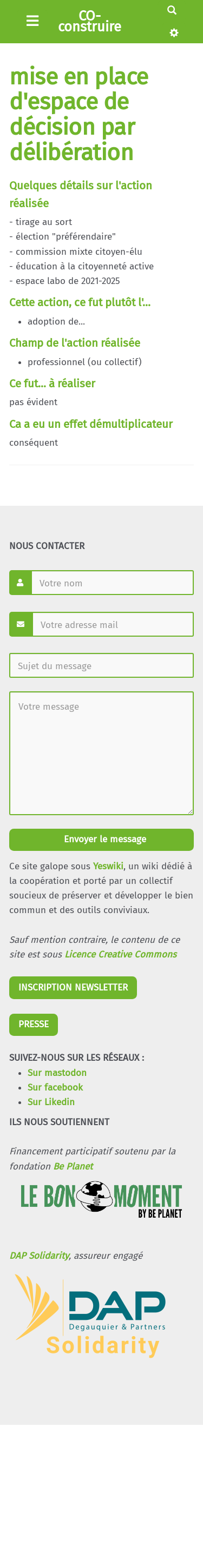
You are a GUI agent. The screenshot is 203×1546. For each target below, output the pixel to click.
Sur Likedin (51, 1102)
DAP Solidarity (39, 1255)
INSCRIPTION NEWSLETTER (73, 987)
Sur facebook (55, 1087)
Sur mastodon (57, 1073)
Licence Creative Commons (120, 954)
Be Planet (73, 1166)
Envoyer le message (103, 839)
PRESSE (33, 1024)
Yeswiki (108, 866)
